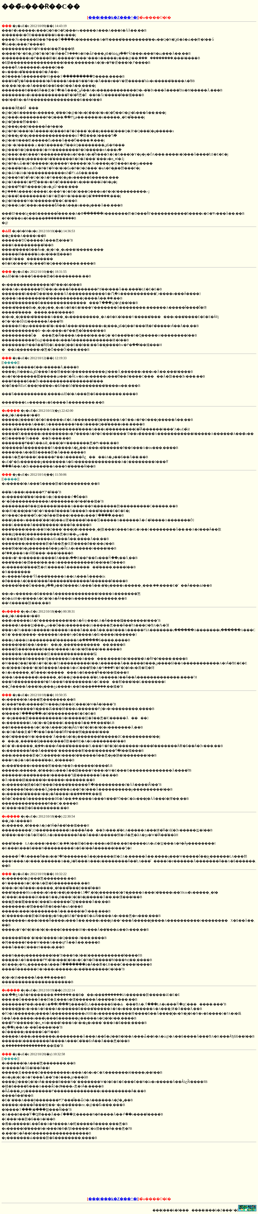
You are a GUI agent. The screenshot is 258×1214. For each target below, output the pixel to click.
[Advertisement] (98, 1169)
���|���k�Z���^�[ (113, 17)
